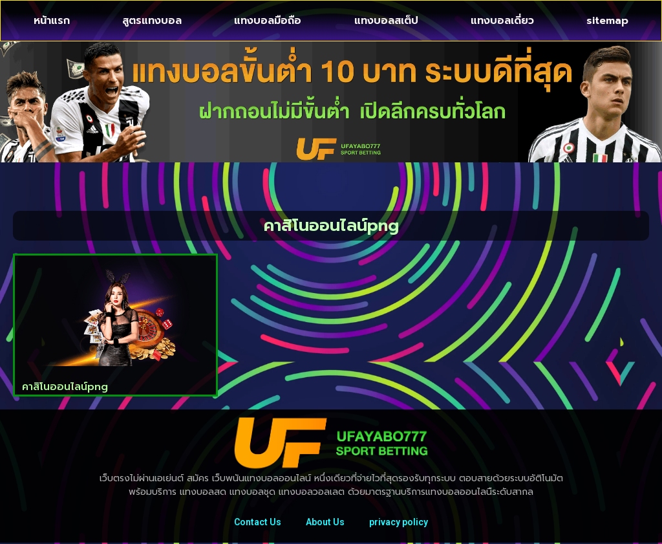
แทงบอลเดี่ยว (502, 20)
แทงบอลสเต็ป (386, 20)
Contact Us (256, 522)
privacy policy (399, 522)
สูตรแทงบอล (152, 20)
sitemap (607, 20)
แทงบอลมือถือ (267, 20)
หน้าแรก (52, 20)
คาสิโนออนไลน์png (65, 387)
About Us (325, 522)
